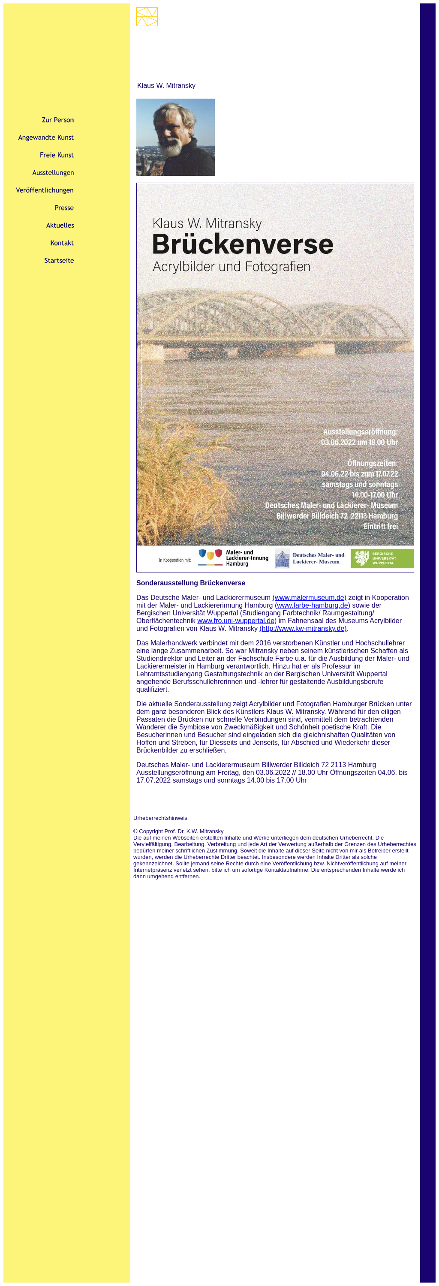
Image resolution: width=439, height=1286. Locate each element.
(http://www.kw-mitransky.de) (302, 628)
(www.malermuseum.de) (309, 597)
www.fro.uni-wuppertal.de (235, 620)
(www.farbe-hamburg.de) (312, 605)
